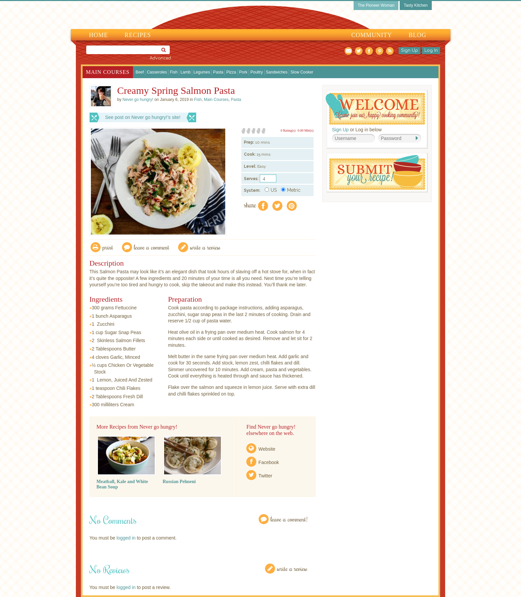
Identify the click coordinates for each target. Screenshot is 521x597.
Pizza (231, 72)
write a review (205, 247)
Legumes (201, 72)
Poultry (256, 72)
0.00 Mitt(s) (305, 130)
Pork (243, 72)
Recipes (138, 35)
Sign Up (409, 50)
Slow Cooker (301, 72)
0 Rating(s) (288, 130)
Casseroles (157, 72)
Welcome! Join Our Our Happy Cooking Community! (375, 109)
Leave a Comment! (289, 519)
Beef (140, 72)
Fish (173, 72)
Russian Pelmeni (179, 481)
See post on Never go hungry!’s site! (142, 117)
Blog (417, 35)
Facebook (268, 462)
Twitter (265, 475)
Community (371, 35)
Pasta (218, 72)
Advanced (160, 58)
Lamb (185, 72)
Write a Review (292, 568)
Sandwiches (277, 72)
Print (108, 247)
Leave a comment (151, 247)
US (271, 190)
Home (98, 35)
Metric (290, 190)
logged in (126, 538)
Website (266, 449)
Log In (431, 50)
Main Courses (108, 72)
